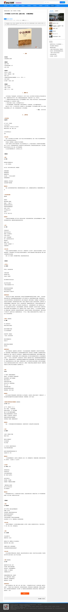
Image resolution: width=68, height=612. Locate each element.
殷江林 (11, 18)
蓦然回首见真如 (53, 47)
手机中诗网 (39, 604)
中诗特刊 (14, 10)
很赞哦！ (24, 593)
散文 (5, 18)
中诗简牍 (18, 10)
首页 (11, 10)
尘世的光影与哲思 (53, 54)
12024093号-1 (15, 605)
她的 (8, 18)
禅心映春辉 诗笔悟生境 (54, 45)
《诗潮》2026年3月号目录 (54, 52)
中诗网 (23, 20)
